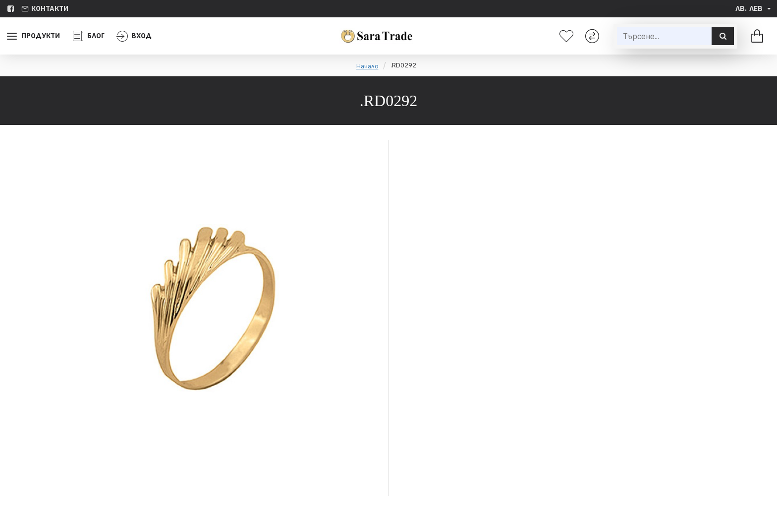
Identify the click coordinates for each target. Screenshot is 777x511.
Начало (367, 66)
